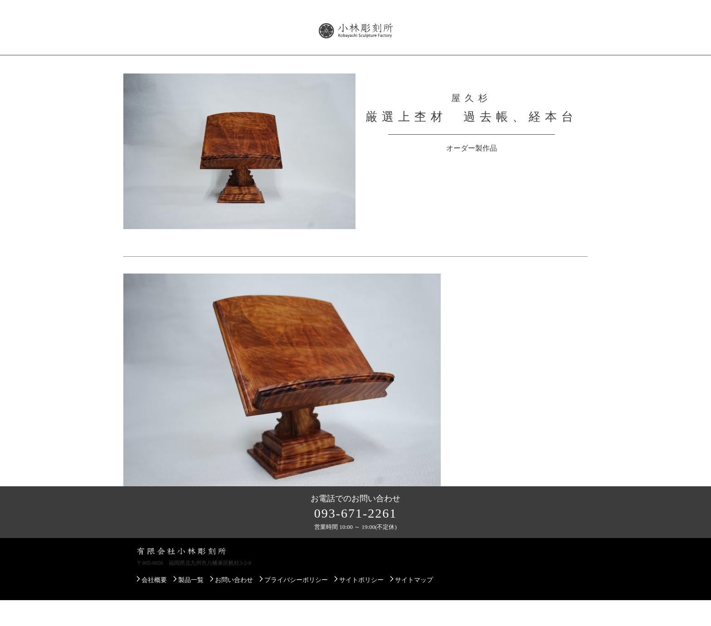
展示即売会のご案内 (339, 62)
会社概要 (149, 62)
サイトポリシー (361, 605)
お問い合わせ (555, 62)
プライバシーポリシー (296, 605)
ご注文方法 (494, 62)
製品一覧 (201, 62)
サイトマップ (414, 605)
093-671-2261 (355, 539)
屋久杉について (262, 62)
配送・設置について (423, 62)
